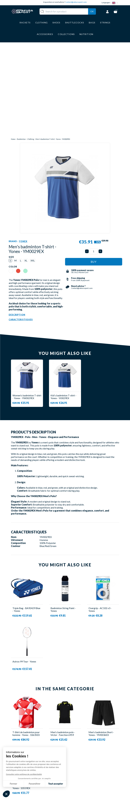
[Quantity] (94, 164)
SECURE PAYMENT (78, 767)
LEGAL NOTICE (76, 776)
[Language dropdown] (115, 2)
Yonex (23, 154)
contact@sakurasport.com (76, 2)
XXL (33, 173)
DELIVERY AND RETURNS (76, 761)
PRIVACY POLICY (78, 780)
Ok (92, 15)
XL (25, 173)
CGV (70, 772)
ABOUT (72, 756)
